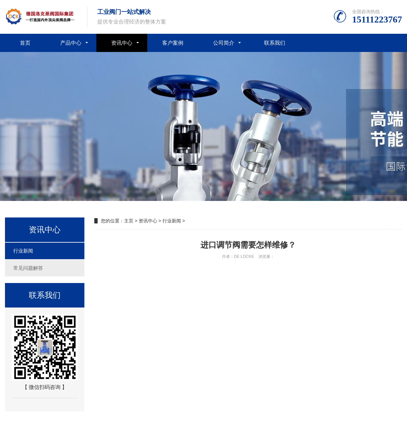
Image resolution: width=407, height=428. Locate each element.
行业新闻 (23, 251)
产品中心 (70, 43)
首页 (25, 43)
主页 (128, 220)
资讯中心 (121, 43)
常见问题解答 (28, 268)
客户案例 (172, 43)
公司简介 (223, 43)
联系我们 (274, 43)
